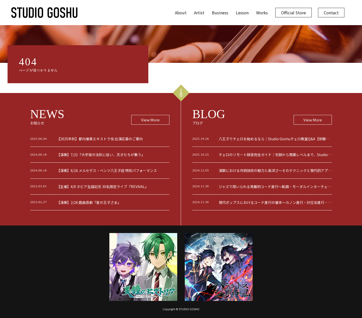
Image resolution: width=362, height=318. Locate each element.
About (181, 13)
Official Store (293, 13)
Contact (331, 13)
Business (220, 13)
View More (150, 119)
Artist (199, 13)
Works (262, 13)
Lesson (242, 13)
